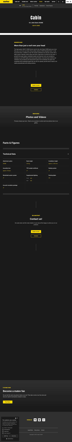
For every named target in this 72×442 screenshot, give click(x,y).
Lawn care (17, 1)
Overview (36, 5)
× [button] (17, 418)
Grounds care (25, 1)
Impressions (42, 5)
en (62, 1)
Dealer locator (36, 320)
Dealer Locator (36, 127)
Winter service (33, 1)
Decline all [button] (14, 435)
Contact (36, 132)
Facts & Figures (49, 5)
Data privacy (37, 430)
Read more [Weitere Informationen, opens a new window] (11, 425)
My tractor (47, 1)
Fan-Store (7, 367)
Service (53, 1)
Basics (40, 1)
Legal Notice (30, 430)
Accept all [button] (6, 435)
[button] (10, 439)
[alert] (10, 429)
